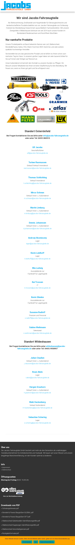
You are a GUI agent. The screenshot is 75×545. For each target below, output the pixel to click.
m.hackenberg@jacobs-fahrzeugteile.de (37, 408)
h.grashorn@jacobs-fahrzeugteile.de (37, 393)
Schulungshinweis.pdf (10, 508)
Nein (35, 542)
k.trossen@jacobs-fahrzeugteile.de (37, 288)
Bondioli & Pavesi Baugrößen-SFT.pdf (16, 517)
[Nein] (72, 541)
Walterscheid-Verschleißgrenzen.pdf (15, 529)
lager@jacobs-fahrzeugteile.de (37, 244)
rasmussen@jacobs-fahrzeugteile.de (37, 168)
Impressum (6, 467)
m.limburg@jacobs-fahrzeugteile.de (37, 213)
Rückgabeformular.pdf (10, 533)
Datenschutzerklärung (46, 542)
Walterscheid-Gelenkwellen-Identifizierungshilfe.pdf (21, 521)
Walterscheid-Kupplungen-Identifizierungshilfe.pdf (20, 525)
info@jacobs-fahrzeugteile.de (55, 136)
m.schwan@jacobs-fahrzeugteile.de (37, 198)
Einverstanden (26, 542)
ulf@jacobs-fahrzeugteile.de (37, 153)
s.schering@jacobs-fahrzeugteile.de (37, 423)
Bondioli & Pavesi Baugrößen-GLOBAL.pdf (17, 512)
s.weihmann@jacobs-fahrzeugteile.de (37, 333)
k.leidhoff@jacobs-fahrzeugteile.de (37, 259)
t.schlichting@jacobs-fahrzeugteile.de (37, 183)
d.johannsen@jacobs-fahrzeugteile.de (37, 228)
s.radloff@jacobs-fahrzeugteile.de (37, 318)
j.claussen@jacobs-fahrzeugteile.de (37, 363)
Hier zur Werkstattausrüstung (12, 496)
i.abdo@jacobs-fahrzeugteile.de (37, 378)
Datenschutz (6, 470)
